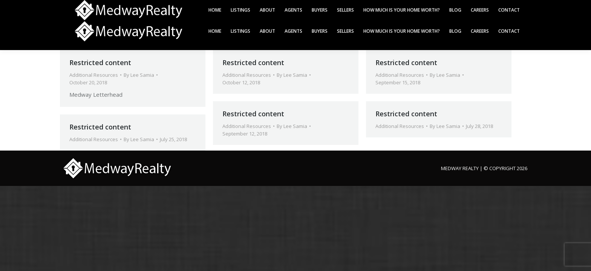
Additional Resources (93, 75)
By (139, 75)
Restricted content (100, 62)
